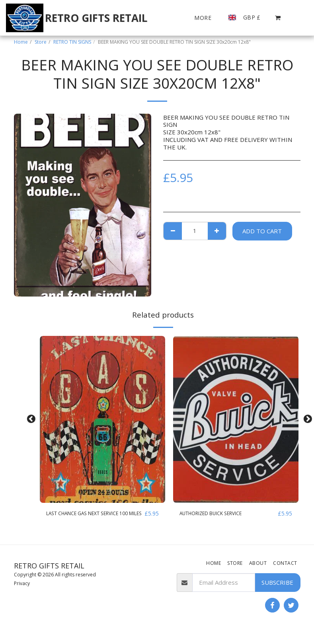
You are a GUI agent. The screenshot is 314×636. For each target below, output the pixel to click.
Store (41, 42)
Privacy (22, 585)
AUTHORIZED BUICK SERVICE (221, 514)
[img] (102, 419)
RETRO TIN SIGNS (72, 42)
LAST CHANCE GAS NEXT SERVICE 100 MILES (93, 518)
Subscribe (277, 584)
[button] (278, 18)
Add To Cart (262, 231)
